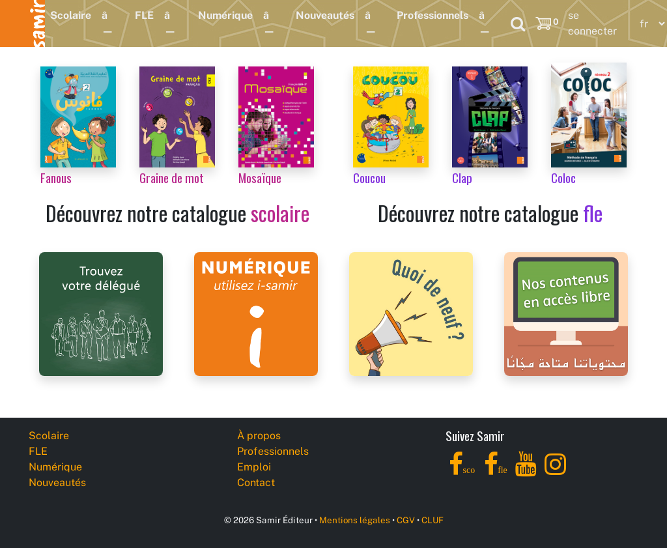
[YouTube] (526, 471)
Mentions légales (354, 520)
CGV (406, 520)
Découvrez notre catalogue (177, 212)
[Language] (649, 24)
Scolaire (70, 15)
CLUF (432, 520)
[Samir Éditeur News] (411, 313)
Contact (256, 482)
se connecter (592, 23)
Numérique (225, 15)
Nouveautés (325, 15)
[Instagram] (555, 471)
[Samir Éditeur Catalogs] (566, 313)
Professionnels (432, 15)
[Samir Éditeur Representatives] (101, 313)
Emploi (254, 467)
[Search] (517, 23)
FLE (144, 15)
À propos (259, 435)
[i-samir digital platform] (256, 313)
